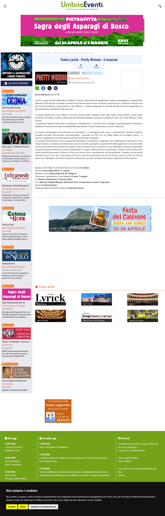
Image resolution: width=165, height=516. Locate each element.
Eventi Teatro (58, 53)
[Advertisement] (154, 63)
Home (37, 53)
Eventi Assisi (46, 53)
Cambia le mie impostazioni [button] (43, 507)
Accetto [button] (11, 507)
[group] (82, 30)
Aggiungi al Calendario (92, 73)
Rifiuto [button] (23, 507)
